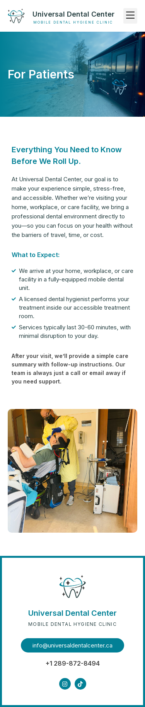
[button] (130, 16)
